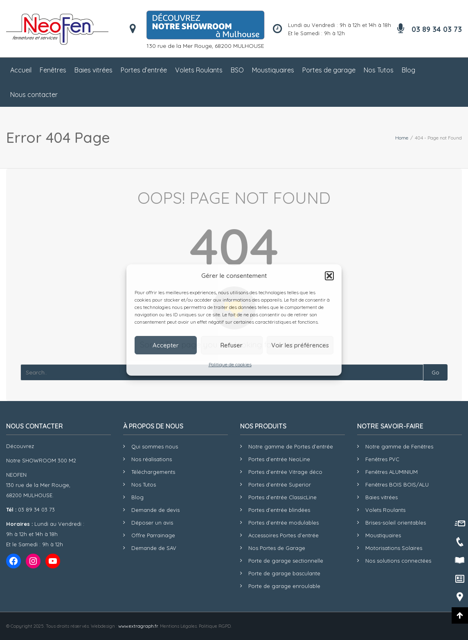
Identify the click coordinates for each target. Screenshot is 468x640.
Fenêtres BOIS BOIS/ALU (397, 484)
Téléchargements (153, 472)
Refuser (231, 345)
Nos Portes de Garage (276, 548)
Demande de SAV (153, 548)
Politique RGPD (215, 626)
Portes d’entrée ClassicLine (282, 497)
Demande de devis (155, 510)
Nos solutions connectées (398, 560)
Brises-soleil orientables (395, 522)
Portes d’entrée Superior (279, 484)
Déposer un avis (152, 522)
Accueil (21, 70)
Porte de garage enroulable (284, 586)
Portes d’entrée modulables (283, 522)
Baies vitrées (93, 70)
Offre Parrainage (153, 535)
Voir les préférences (300, 345)
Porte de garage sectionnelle (285, 560)
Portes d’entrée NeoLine (279, 459)
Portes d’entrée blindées (279, 510)
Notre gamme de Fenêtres (399, 446)
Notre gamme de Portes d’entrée (290, 446)
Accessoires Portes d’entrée (283, 535)
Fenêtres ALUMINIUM (391, 472)
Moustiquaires (273, 70)
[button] (329, 276)
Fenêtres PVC (382, 459)
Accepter (166, 345)
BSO (237, 70)
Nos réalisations (151, 459)
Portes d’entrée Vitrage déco (285, 472)
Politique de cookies (230, 364)
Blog (408, 70)
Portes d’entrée (144, 70)
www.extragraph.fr (138, 626)
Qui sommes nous (154, 446)
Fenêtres (53, 70)
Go (435, 372)
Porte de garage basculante (284, 573)
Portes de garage (329, 70)
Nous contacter (34, 94)
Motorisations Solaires (393, 548)
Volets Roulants (199, 70)
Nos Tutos (379, 70)
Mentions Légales (178, 626)
